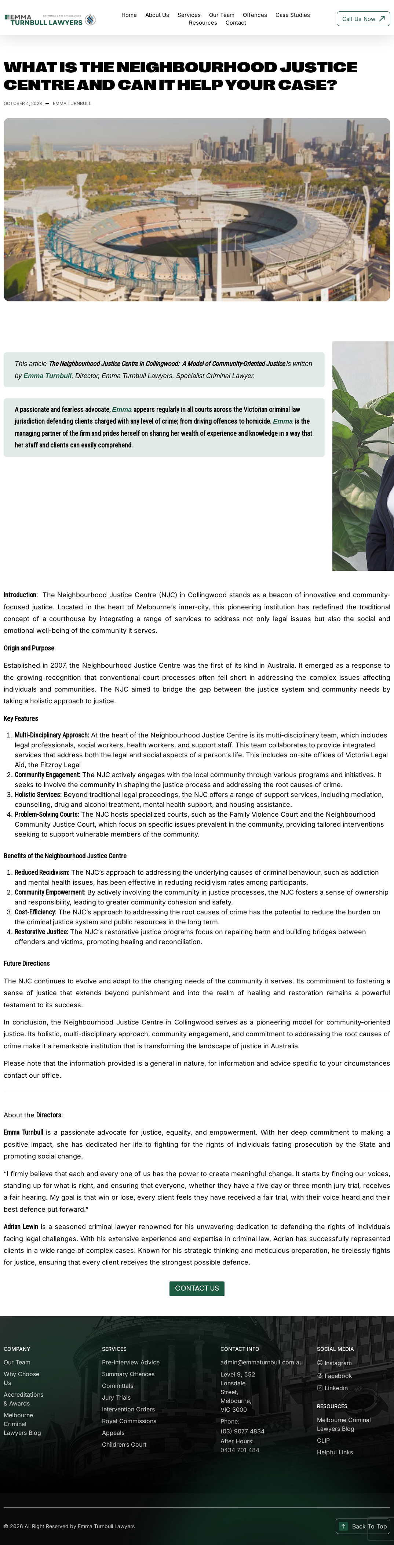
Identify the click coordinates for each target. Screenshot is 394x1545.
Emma (123, 409)
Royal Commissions (129, 1421)
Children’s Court (124, 1444)
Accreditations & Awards (23, 1399)
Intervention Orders (128, 1409)
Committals (117, 1385)
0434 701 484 (239, 1450)
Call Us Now (363, 18)
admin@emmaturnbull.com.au (261, 1362)
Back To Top (363, 1526)
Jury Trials (116, 1397)
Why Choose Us (21, 1378)
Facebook (337, 1375)
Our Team (17, 1362)
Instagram (334, 1363)
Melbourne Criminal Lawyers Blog (22, 1423)
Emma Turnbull (47, 376)
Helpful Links (335, 1452)
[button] (197, 1288)
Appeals (113, 1432)
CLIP (323, 1440)
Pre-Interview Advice (131, 1362)
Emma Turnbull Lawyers (106, 1526)
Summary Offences (128, 1374)
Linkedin (332, 1388)
